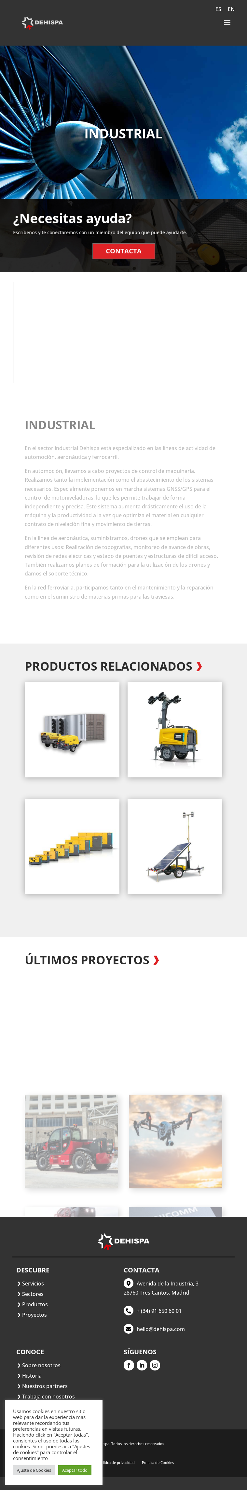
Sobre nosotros (41, 1365)
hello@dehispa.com (161, 1329)
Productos (35, 1304)
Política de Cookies (158, 1462)
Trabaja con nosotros (48, 1396)
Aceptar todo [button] (75, 1470)
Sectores (33, 1294)
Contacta (123, 249)
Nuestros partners (45, 1386)
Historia (32, 1375)
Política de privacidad (116, 1462)
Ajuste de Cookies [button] (34, 1470)
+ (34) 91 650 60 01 (159, 1310)
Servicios (33, 1283)
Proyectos (34, 1314)
